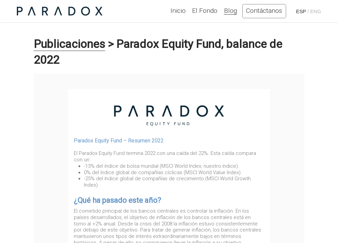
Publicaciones (69, 44)
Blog (230, 11)
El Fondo (204, 11)
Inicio (178, 11)
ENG (315, 11)
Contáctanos (264, 11)
